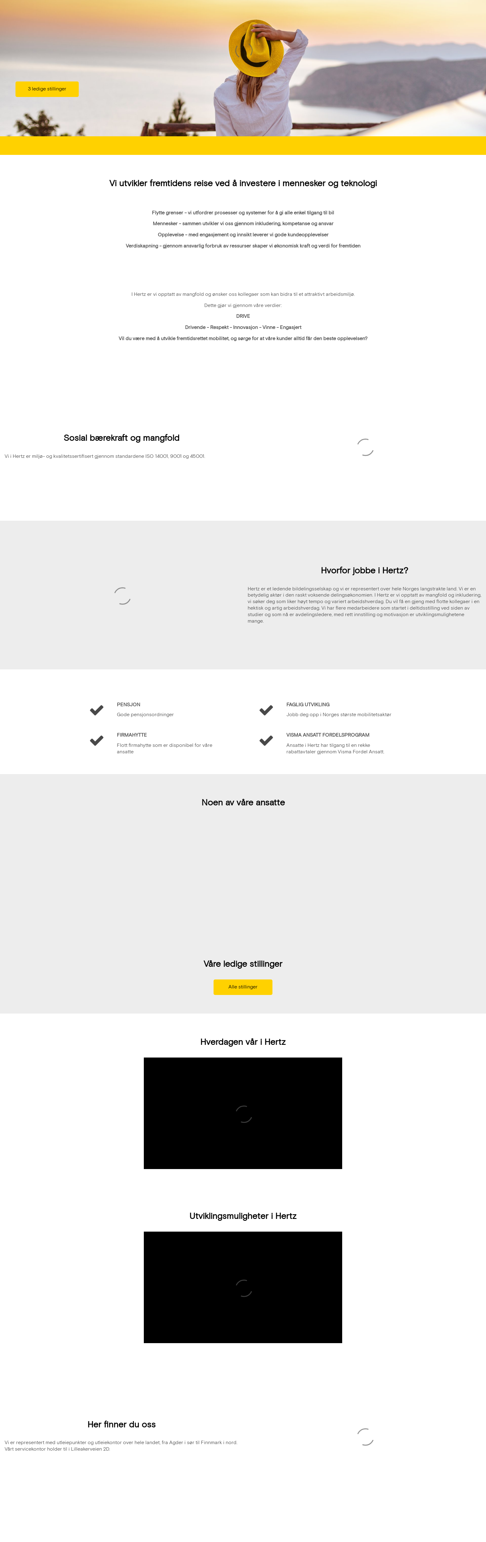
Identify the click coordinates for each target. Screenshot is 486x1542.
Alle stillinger (243, 987)
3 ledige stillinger (47, 89)
